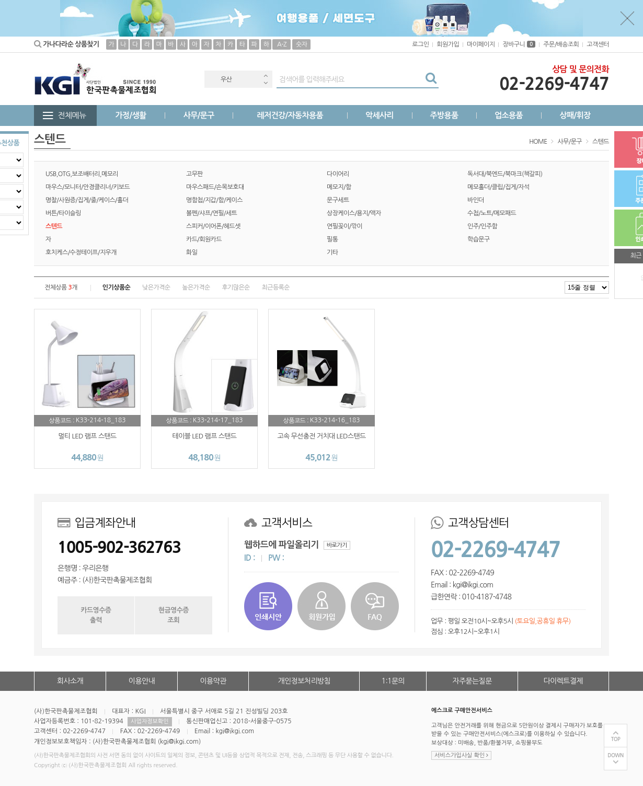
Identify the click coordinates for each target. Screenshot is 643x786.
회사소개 (70, 681)
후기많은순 (235, 287)
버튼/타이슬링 (63, 213)
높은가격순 (196, 287)
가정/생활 (131, 115)
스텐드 (600, 141)
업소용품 (509, 115)
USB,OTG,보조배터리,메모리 (81, 174)
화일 (191, 252)
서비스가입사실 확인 (461, 755)
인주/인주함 (482, 226)
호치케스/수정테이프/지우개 (81, 252)
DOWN (615, 755)
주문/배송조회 (561, 44)
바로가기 (337, 545)
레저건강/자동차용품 (290, 115)
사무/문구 (198, 115)
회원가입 (448, 44)
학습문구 (478, 239)
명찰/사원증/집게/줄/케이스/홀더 (86, 200)
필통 (332, 239)
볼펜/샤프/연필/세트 (211, 213)
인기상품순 (116, 287)
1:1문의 (393, 681)
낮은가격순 (156, 287)
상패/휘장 (574, 115)
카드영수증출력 (96, 615)
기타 (332, 252)
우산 (226, 79)
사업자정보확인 (149, 721)
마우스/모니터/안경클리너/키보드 (87, 187)
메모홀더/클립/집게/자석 (498, 187)
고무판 (194, 174)
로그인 (420, 44)
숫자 (301, 44)
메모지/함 (339, 187)
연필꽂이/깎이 (344, 226)
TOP (616, 739)
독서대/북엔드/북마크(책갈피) (504, 174)
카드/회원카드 (204, 239)
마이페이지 (481, 44)
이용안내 (142, 681)
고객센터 (598, 44)
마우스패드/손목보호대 (215, 187)
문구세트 (338, 200)
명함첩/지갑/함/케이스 (214, 200)
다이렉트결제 (563, 681)
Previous (265, 75)
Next (265, 82)
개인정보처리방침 (304, 681)
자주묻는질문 (471, 681)
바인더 (475, 200)
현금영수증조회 (173, 615)
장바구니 (518, 44)
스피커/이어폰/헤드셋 (213, 226)
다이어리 (338, 174)
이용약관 (213, 681)
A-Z (281, 44)
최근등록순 (276, 287)
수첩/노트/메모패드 (491, 213)
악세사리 (379, 115)
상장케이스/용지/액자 (354, 213)
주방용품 (444, 115)
